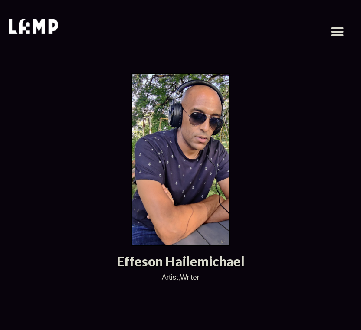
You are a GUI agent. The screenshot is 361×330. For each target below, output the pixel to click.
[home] (33, 27)
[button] (337, 32)
